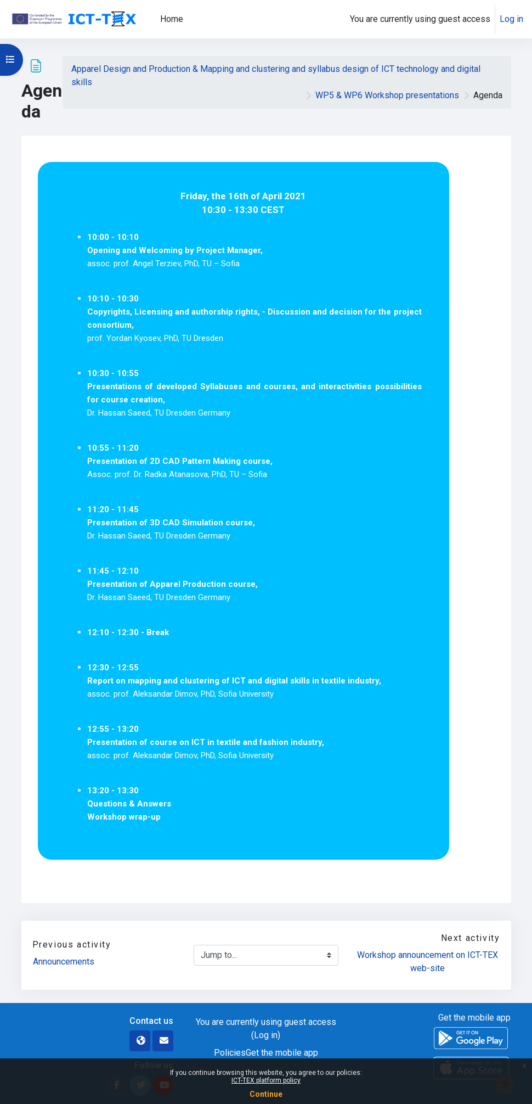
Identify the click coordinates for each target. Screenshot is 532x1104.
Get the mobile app (282, 1052)
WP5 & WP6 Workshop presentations (387, 95)
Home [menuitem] (171, 19)
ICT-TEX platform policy (266, 1080)
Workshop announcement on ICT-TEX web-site (428, 961)
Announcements (63, 961)
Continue (266, 1094)
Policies (230, 1052)
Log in (511, 19)
